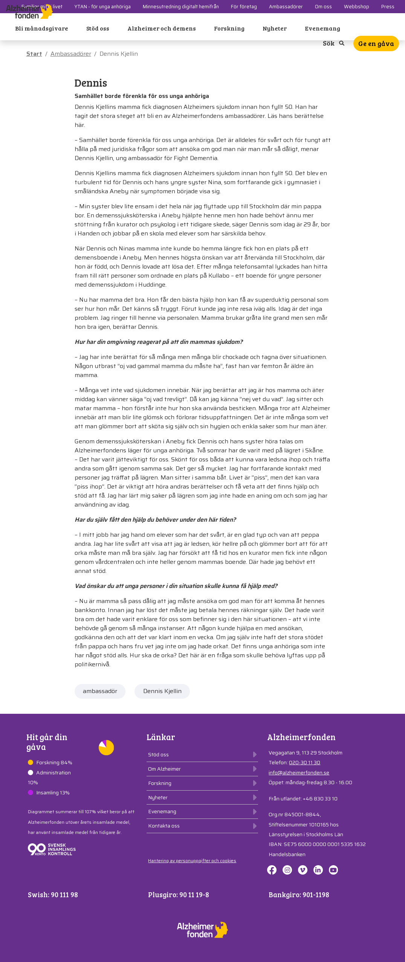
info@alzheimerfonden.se (299, 772)
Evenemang (322, 28)
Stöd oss (97, 28)
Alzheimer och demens (161, 28)
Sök (333, 42)
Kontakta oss (164, 826)
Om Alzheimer (164, 769)
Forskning (229, 28)
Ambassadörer (70, 53)
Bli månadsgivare (41, 28)
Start (34, 53)
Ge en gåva (376, 43)
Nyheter (275, 28)
